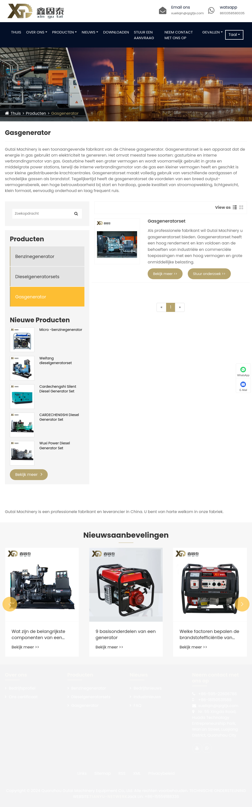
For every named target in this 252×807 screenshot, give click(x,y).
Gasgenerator (65, 113)
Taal (233, 34)
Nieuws (88, 32)
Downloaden (116, 32)
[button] (9, 604)
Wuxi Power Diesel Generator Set (54, 446)
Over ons (35, 32)
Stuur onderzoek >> (209, 273)
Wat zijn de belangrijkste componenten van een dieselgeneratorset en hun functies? (95, 634)
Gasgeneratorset (166, 221)
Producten (63, 32)
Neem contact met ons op (179, 35)
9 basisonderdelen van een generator (181, 634)
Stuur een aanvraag (144, 35)
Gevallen (211, 32)
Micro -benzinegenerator (60, 329)
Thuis (16, 32)
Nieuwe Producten (40, 320)
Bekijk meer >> (165, 273)
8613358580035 (232, 13)
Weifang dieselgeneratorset (55, 361)
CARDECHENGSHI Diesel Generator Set (59, 417)
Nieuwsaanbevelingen (126, 535)
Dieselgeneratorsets (37, 277)
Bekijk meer (28, 474)
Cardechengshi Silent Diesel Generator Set (57, 389)
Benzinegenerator (34, 256)
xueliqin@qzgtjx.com (187, 13)
